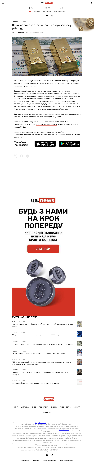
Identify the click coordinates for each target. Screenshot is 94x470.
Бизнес (23, 21)
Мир (16, 407)
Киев (34, 407)
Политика (43, 407)
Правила (36, 460)
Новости (15, 21)
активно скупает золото (46, 124)
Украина (25, 407)
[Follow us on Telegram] (52, 15)
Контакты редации (66, 460)
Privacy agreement (49, 460)
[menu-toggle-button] (3, 3)
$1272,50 (60, 122)
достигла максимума (70, 114)
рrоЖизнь (47, 412)
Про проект (25, 460)
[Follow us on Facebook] (47, 15)
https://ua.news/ (40, 423)
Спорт (77, 407)
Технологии (65, 407)
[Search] (91, 3)
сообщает (21, 91)
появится (50, 132)
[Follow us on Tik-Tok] (41, 15)
